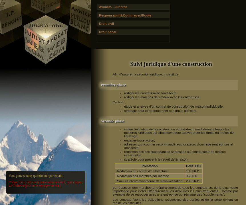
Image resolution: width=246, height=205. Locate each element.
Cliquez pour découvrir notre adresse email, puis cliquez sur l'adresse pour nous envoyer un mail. (46, 184)
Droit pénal (107, 32)
